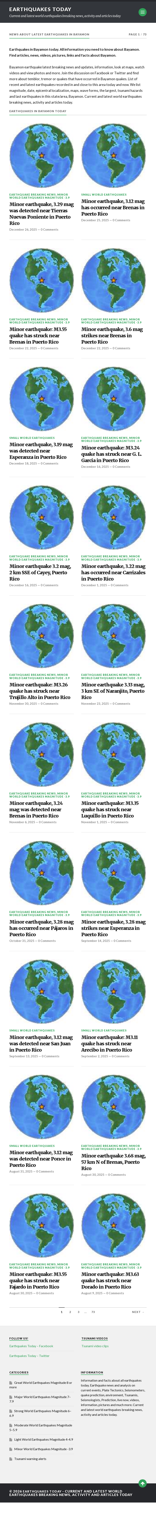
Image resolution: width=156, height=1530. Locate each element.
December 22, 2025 (23, 353)
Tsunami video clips (95, 1373)
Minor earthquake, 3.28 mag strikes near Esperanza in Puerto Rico (111, 948)
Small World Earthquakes (104, 194)
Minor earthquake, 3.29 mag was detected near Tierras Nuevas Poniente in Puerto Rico (39, 215)
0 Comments (50, 232)
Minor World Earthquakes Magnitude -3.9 (39, 196)
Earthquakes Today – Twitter (29, 1383)
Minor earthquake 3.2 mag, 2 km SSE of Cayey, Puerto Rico (38, 580)
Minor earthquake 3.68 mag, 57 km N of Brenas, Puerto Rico (111, 1186)
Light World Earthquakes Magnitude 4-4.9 (43, 1467)
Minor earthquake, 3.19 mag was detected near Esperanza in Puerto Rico (39, 456)
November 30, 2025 (23, 721)
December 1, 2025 (94, 594)
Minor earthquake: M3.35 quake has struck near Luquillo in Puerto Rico (112, 828)
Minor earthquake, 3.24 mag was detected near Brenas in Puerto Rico (38, 828)
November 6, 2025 (22, 842)
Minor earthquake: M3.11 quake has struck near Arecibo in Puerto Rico (112, 1066)
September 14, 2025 (95, 962)
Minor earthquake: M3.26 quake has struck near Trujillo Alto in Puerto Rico (41, 704)
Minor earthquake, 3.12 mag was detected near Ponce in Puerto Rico (37, 1183)
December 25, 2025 (95, 222)
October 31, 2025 (22, 962)
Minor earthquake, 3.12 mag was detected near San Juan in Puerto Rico (37, 1066)
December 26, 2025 (23, 232)
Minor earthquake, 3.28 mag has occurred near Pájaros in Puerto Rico (38, 948)
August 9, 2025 (92, 1321)
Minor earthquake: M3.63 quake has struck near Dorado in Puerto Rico (112, 1307)
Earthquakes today (41, 9)
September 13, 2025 (24, 1080)
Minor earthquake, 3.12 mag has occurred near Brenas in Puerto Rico (109, 208)
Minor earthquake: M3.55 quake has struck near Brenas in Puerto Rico (40, 339)
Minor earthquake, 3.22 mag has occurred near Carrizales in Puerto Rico (111, 580)
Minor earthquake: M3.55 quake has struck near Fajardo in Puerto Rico (40, 1307)
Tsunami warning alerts (30, 1486)
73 (93, 1339)
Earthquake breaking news (32, 194)
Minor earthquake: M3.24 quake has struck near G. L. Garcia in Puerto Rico (113, 459)
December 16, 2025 (95, 473)
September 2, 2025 (95, 1080)
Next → (138, 1339)
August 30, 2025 (93, 1200)
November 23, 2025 (95, 714)
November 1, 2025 (94, 842)
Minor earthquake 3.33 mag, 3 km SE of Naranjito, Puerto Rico (109, 700)
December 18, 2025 (23, 470)
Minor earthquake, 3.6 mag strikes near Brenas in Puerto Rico (111, 339)
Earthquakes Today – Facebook (31, 1373)
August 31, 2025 (21, 1197)
